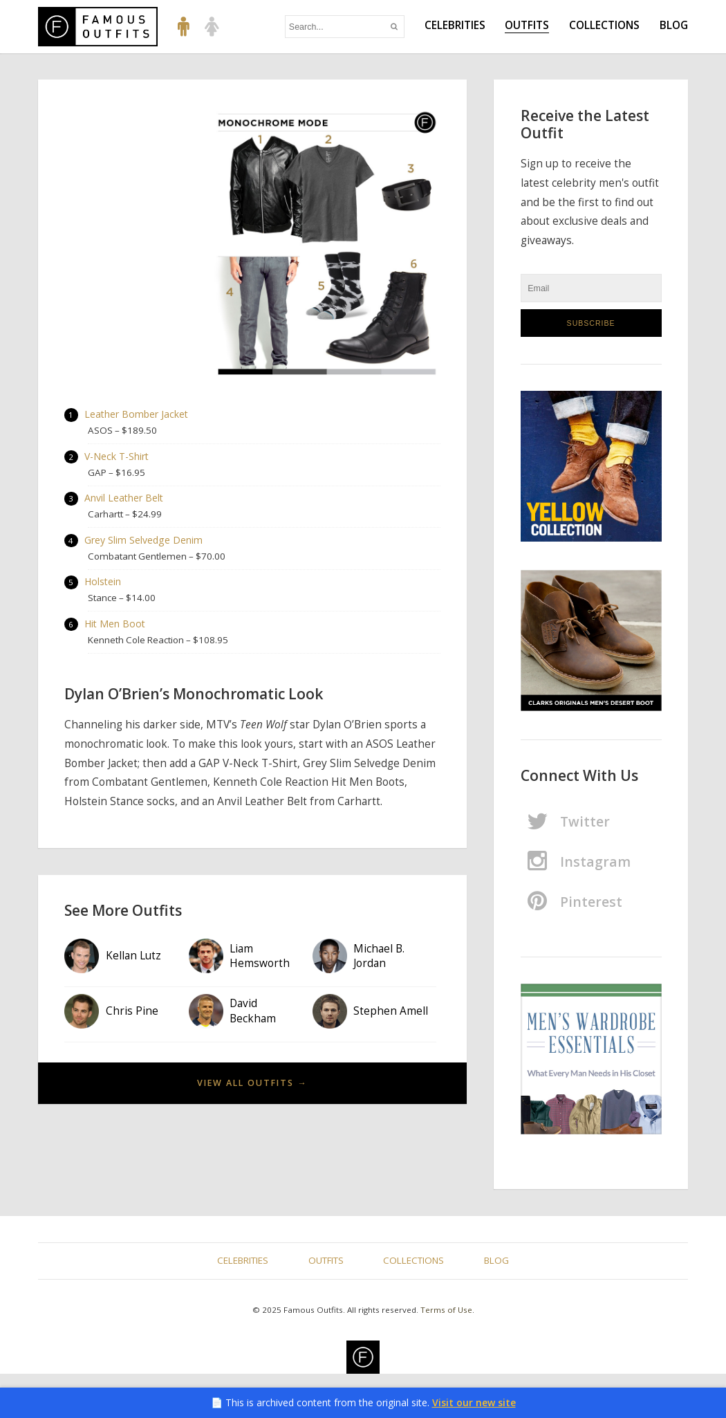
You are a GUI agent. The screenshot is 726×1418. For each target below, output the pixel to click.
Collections (604, 25)
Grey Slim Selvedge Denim (143, 542)
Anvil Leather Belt (124, 499)
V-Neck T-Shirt (117, 457)
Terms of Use (446, 1310)
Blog (674, 25)
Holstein (103, 584)
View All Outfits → (252, 1087)
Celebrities (455, 25)
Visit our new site (474, 1402)
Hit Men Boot (115, 627)
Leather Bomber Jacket (137, 414)
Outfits (527, 25)
